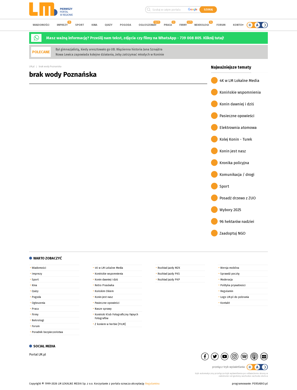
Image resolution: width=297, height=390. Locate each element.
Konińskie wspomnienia (240, 92)
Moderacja (226, 279)
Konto (237, 25)
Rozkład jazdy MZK (169, 267)
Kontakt (225, 303)
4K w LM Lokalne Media (239, 80)
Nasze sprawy (103, 308)
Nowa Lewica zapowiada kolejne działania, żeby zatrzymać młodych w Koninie (109, 54)
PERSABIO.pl (260, 383)
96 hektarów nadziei (237, 221)
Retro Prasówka (104, 285)
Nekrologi (201, 25)
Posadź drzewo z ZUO (238, 198)
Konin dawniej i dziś (237, 104)
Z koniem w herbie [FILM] (110, 324)
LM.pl (31, 66)
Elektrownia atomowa (238, 127)
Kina (94, 25)
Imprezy (62, 25)
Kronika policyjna (234, 163)
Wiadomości (41, 25)
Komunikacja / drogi (237, 174)
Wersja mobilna (229, 267)
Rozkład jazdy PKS (169, 273)
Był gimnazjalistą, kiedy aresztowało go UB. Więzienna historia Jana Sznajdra (108, 49)
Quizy (108, 25)
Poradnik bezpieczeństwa (47, 332)
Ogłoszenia (147, 25)
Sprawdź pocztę (230, 273)
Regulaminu (152, 383)
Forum (220, 25)
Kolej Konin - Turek (236, 139)
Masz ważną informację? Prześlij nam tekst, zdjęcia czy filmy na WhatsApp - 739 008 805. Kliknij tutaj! (135, 38)
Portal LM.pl (37, 354)
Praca (168, 25)
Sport (79, 25)
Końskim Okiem (104, 291)
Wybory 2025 (230, 210)
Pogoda (125, 25)
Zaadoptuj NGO (232, 233)
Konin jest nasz (233, 151)
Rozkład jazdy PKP (169, 279)
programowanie (241, 383)
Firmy (183, 25)
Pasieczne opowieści (237, 116)
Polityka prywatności (232, 285)
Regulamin (226, 291)
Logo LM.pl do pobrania (234, 297)
